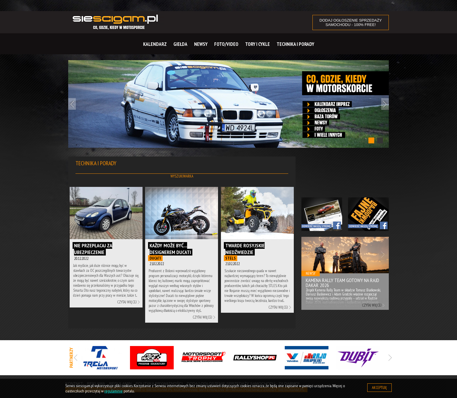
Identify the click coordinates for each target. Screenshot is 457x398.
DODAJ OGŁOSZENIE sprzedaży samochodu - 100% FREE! (350, 22)
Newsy (201, 44)
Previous (72, 104)
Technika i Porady (295, 44)
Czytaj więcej (127, 302)
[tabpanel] (228, 104)
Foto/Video (226, 44)
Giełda (180, 44)
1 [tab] (371, 140)
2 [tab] (380, 140)
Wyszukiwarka (182, 176)
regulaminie (113, 391)
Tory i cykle (257, 44)
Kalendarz (155, 44)
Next (385, 104)
